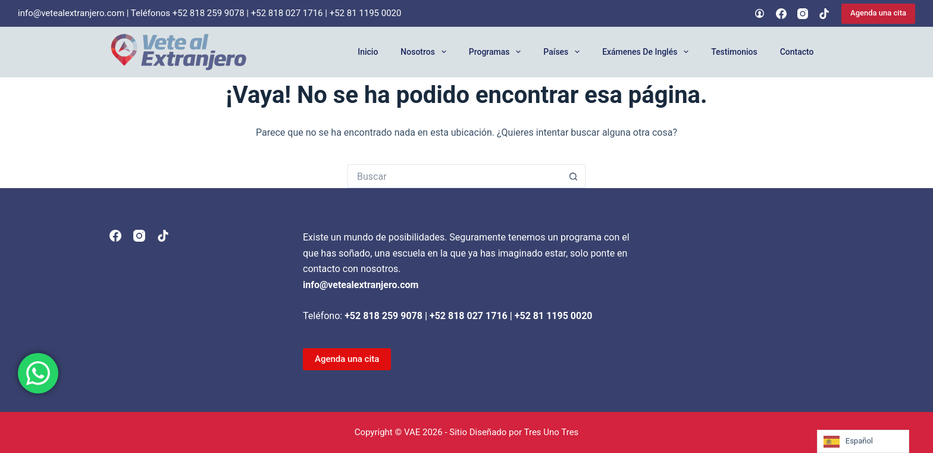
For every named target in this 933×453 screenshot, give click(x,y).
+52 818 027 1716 (287, 13)
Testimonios (734, 52)
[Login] (759, 13)
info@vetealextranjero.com (71, 13)
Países (563, 52)
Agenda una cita (878, 12)
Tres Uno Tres (551, 432)
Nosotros (425, 52)
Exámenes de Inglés (647, 52)
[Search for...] (454, 176)
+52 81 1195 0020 (366, 13)
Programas (497, 52)
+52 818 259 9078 (209, 13)
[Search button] (574, 176)
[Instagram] (802, 13)
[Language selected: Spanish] (863, 441)
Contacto (797, 52)
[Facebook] (781, 13)
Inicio (368, 52)
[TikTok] (824, 13)
